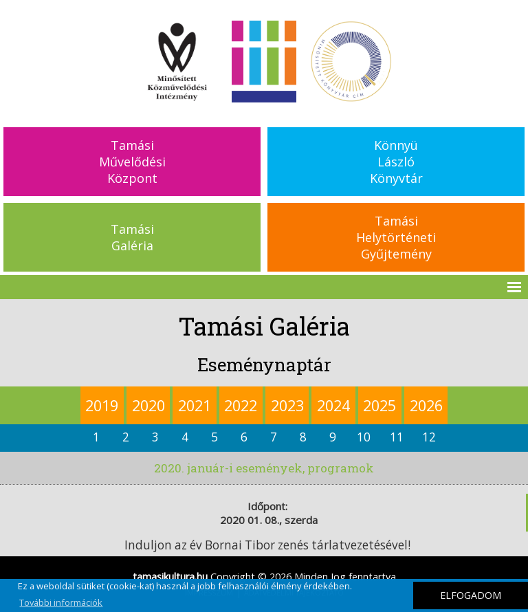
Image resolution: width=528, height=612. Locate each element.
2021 (194, 405)
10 (364, 437)
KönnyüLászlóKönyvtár (396, 161)
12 (429, 437)
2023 (287, 405)
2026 (426, 405)
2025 (379, 405)
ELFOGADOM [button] (470, 595)
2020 (148, 405)
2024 (333, 405)
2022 (240, 405)
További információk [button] (60, 602)
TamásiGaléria (132, 237)
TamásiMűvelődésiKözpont (132, 161)
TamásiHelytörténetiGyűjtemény (396, 237)
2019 (101, 405)
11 (397, 437)
